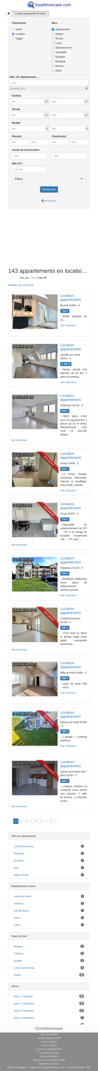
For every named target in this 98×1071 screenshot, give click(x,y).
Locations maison (49, 1052)
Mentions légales (16, 1067)
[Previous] (10, 821)
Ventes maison (49, 1041)
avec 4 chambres (24, 1017)
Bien (54, 22)
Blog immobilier (49, 1056)
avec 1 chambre (23, 996)
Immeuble (59, 52)
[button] (86, 88)
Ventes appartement (49, 1038)
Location (18, 33)
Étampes (19, 853)
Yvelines (18, 903)
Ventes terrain (49, 1045)
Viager (17, 38)
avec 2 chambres (24, 1003)
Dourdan (19, 860)
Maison (58, 33)
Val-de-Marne (21, 910)
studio (17, 975)
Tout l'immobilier (49, 1034)
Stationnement (62, 47)
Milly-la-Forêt (21, 874)
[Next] (56, 821)
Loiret (17, 924)
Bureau (58, 65)
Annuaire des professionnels (49, 1060)
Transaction (19, 22)
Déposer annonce (49, 1063)
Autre (56, 70)
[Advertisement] (49, 240)
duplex (18, 960)
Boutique (58, 61)
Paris (17, 917)
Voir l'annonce (68, 325)
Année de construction (26, 149)
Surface (16, 95)
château (18, 953)
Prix (33, 277)
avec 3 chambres (24, 1010)
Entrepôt (58, 56)
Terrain (57, 38)
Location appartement (70, 298)
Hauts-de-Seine (23, 896)
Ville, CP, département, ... (24, 76)
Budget (16, 122)
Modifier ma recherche (21, 285)
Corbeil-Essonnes (24, 846)
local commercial (24, 967)
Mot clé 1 (17, 163)
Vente (17, 29)
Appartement (61, 29)
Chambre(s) (59, 136)
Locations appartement (49, 1049)
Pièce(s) (17, 136)
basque (18, 946)
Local (56, 43)
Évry (16, 867)
